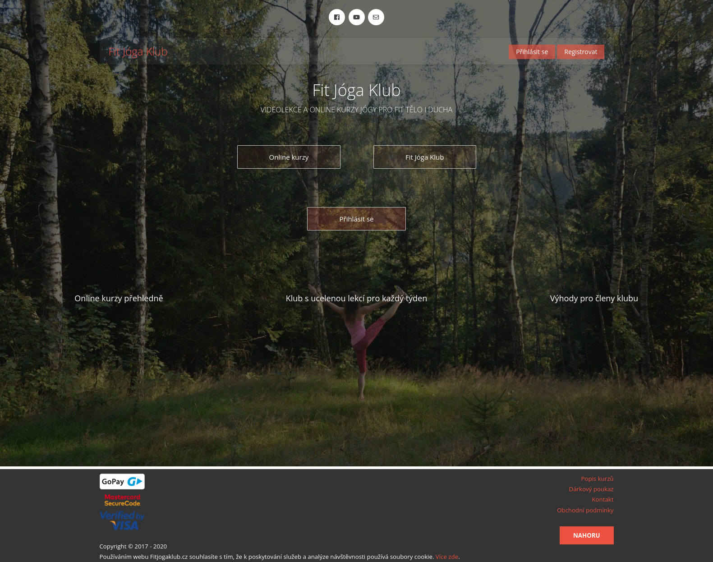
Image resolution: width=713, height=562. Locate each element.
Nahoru (586, 535)
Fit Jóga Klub (138, 52)
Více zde (447, 557)
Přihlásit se (532, 51)
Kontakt (602, 499)
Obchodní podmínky (585, 510)
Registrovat (580, 51)
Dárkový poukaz (591, 489)
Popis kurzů (597, 478)
